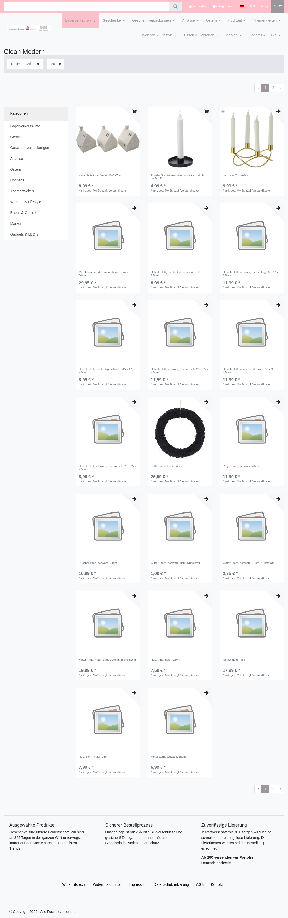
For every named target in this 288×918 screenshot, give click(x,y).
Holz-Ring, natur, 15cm (165, 659)
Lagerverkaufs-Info (80, 20)
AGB (200, 884)
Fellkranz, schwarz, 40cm (167, 466)
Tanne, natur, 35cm (235, 659)
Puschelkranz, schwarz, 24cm (98, 562)
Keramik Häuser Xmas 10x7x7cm (100, 175)
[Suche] (175, 6)
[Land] (241, 6)
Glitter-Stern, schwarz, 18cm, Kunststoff (248, 562)
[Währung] (252, 6)
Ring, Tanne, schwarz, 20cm (241, 466)
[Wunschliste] (264, 6)
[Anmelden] (197, 6)
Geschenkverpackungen (151, 20)
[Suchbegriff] (86, 6)
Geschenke (112, 20)
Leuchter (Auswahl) (235, 175)
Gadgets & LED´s (263, 35)
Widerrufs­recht (74, 884)
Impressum (137, 884)
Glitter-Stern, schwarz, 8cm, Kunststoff (175, 562)
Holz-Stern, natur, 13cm (94, 756)
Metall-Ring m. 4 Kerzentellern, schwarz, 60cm (104, 274)
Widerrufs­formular (107, 884)
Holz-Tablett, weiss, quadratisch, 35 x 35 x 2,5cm (250, 371)
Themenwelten (265, 20)
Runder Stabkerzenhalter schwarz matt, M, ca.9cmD (178, 177)
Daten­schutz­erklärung (171, 884)
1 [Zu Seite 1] (266, 88)
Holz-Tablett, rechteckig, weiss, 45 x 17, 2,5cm (176, 274)
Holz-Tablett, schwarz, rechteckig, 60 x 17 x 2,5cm (250, 274)
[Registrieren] (223, 6)
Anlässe (188, 20)
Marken (231, 35)
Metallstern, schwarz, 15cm (168, 756)
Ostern (211, 20)
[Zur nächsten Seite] (280, 88)
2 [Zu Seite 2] (273, 88)
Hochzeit (235, 20)
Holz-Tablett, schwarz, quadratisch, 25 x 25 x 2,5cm (107, 468)
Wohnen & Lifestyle (157, 35)
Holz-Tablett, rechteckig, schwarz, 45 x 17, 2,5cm (106, 371)
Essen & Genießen (199, 35)
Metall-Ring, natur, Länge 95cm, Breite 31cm (107, 659)
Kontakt (217, 884)
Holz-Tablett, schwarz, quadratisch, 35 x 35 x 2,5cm (179, 371)
